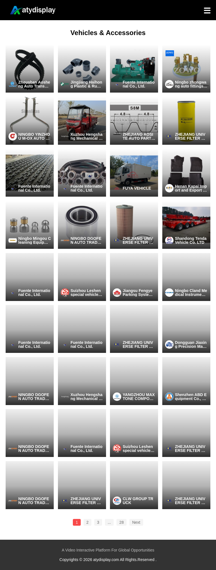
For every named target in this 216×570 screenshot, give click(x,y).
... (109, 522)
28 (121, 522)
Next (136, 522)
